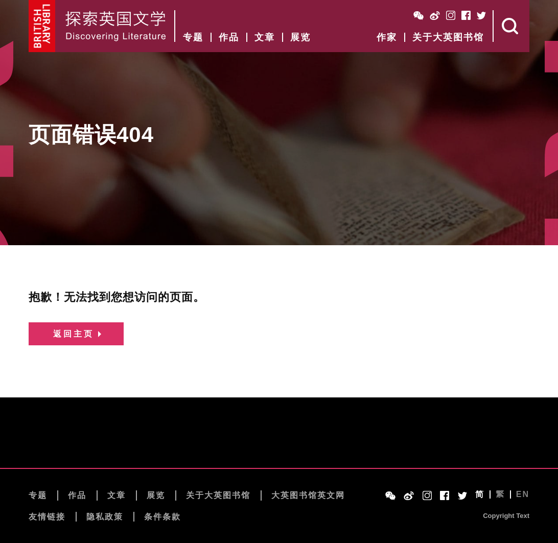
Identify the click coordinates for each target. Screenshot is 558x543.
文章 (264, 37)
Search (511, 26)
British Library (42, 26)
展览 (300, 37)
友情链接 (47, 516)
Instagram (450, 15)
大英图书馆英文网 (308, 495)
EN (522, 494)
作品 (229, 37)
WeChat (418, 15)
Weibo (435, 15)
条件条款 (162, 516)
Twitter (481, 15)
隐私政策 (104, 516)
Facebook (466, 15)
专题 (193, 37)
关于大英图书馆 (448, 37)
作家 (387, 37)
